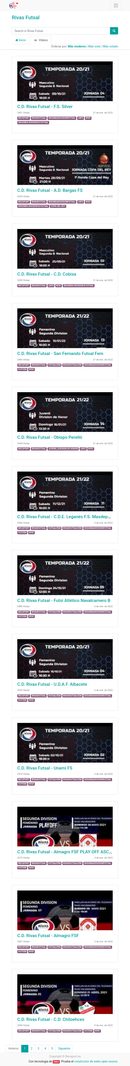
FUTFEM (22, 369)
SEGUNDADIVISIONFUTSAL (61, 118)
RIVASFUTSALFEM (72, 365)
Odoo (56, 1061)
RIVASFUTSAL (39, 118)
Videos (40, 40)
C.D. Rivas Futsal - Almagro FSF (48, 935)
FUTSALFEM (54, 365)
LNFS (80, 118)
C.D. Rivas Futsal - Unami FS (44, 768)
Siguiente (64, 1048)
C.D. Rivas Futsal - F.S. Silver (44, 106)
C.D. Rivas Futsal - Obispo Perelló (49, 437)
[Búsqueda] (114, 30)
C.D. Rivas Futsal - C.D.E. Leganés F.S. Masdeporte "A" (69, 516)
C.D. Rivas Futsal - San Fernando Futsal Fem (60, 353)
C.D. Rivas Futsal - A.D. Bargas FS (49, 190)
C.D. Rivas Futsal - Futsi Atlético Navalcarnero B (63, 600)
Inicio (20, 40)
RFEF (88, 118)
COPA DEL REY (58, 206)
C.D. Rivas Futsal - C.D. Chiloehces (50, 1019)
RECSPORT (23, 118)
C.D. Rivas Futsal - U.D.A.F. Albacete (52, 684)
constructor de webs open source (95, 1061)
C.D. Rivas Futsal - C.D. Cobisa (46, 274)
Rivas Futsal (26, 17)
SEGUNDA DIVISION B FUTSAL (33, 122)
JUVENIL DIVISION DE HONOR (63, 448)
